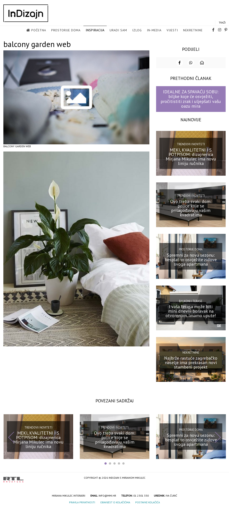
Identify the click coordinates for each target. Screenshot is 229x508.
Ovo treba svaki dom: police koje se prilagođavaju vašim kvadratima (191, 207)
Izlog (137, 30)
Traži (222, 22)
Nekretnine (193, 30)
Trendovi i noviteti (191, 144)
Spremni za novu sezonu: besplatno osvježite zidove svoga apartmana (191, 259)
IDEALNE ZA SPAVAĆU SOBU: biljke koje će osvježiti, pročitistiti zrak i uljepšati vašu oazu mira (191, 98)
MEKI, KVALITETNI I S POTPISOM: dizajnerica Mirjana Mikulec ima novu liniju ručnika (191, 156)
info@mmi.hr (107, 495)
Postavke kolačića (147, 502)
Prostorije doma (66, 30)
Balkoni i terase (190, 300)
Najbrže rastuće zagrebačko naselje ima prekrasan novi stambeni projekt (190, 362)
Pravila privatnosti (82, 502)
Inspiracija (95, 30)
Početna (38, 30)
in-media (154, 30)
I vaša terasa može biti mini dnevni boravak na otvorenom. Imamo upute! (190, 310)
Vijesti (172, 30)
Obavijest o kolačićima (115, 502)
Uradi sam (118, 30)
